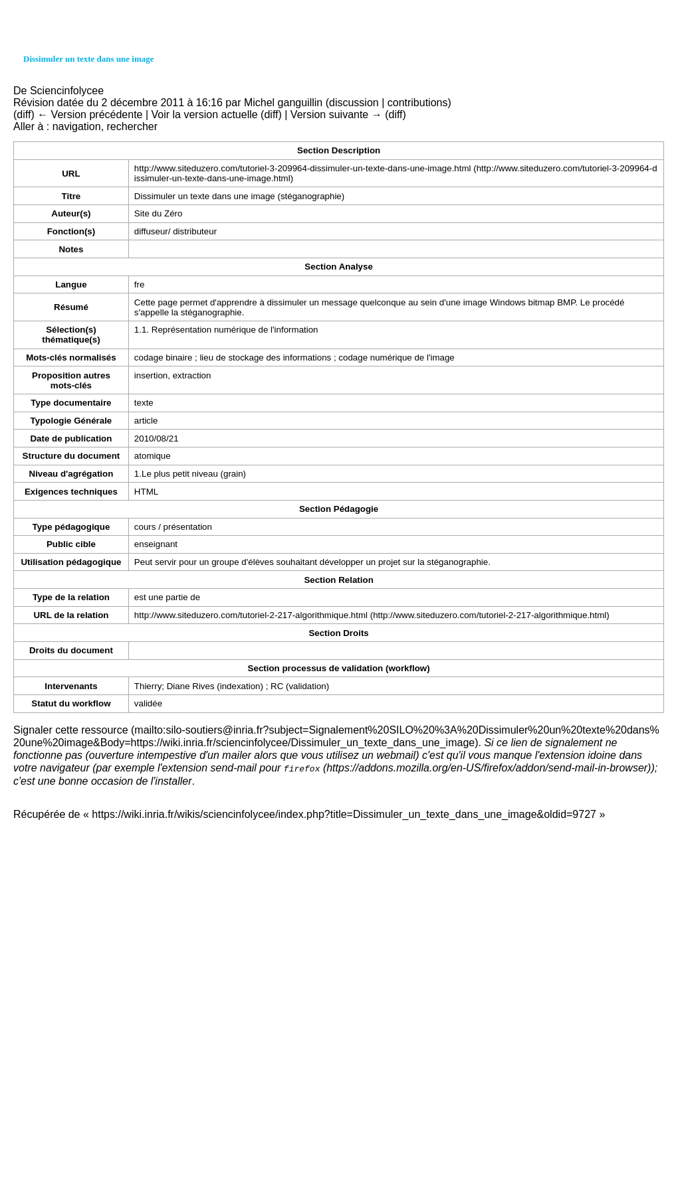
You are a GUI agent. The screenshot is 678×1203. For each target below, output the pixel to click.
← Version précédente (89, 114)
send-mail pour (265, 767)
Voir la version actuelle (205, 114)
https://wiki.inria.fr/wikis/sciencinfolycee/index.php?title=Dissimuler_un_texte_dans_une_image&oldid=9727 (344, 814)
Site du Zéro (158, 213)
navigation (77, 126)
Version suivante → (336, 114)
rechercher (132, 126)
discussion (354, 102)
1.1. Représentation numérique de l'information (226, 330)
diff (24, 114)
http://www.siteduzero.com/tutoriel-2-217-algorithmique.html (251, 615)
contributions (418, 102)
